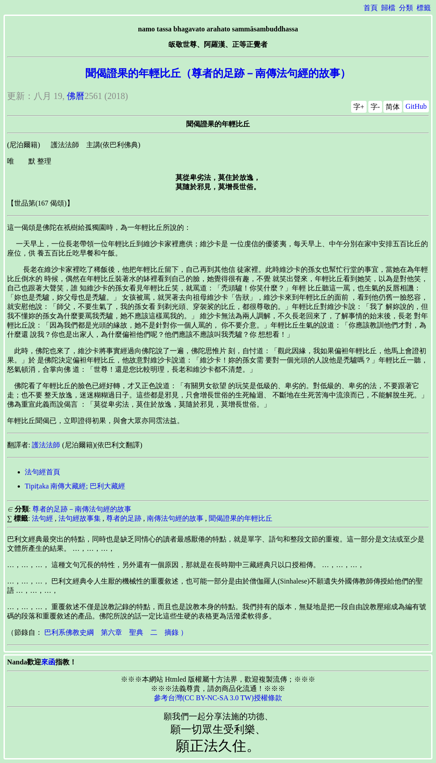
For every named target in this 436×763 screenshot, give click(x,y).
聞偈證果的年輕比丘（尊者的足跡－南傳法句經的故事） (218, 73)
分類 (406, 7)
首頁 (370, 7)
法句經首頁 (42, 472)
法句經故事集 (79, 518)
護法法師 (46, 445)
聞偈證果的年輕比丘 (240, 518)
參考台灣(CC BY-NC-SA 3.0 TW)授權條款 (218, 698)
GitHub (416, 106)
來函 (48, 662)
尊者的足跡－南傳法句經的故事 (81, 509)
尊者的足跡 (124, 518)
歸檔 (388, 7)
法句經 (42, 518)
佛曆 (75, 96)
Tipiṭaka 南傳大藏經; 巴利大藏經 (75, 486)
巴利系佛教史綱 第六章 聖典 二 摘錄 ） (115, 632)
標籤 (424, 7)
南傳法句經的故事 (175, 518)
